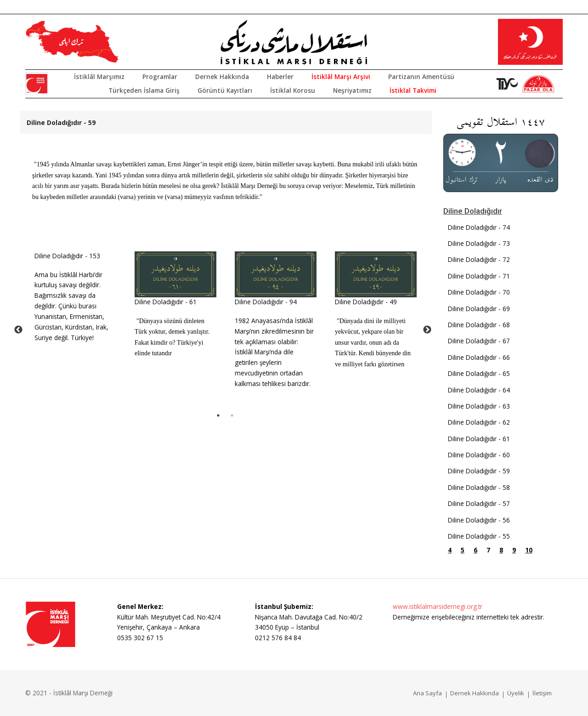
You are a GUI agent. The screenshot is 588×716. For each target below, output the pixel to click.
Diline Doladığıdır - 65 (479, 373)
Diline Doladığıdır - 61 (166, 301)
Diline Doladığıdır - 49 (366, 301)
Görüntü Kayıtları (225, 90)
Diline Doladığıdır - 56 (479, 520)
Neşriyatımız (352, 90)
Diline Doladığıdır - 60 (479, 454)
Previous (18, 330)
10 (528, 550)
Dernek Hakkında (222, 76)
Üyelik (515, 693)
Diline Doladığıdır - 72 (479, 259)
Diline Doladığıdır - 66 (479, 357)
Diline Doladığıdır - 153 (67, 255)
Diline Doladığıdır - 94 (266, 301)
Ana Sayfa (427, 693)
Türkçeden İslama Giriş (144, 90)
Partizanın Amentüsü (421, 76)
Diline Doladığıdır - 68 (479, 324)
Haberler (280, 76)
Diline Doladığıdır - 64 (479, 390)
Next (427, 330)
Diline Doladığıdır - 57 (479, 503)
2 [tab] (232, 415)
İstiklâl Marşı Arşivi (340, 76)
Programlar (159, 76)
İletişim (542, 693)
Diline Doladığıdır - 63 (479, 406)
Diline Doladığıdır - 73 (479, 243)
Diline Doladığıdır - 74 (479, 227)
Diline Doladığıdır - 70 (479, 292)
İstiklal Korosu (292, 90)
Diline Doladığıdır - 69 (479, 308)
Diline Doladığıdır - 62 (479, 422)
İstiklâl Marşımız (99, 76)
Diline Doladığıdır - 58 (479, 487)
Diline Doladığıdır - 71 (479, 276)
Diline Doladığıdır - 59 (479, 470)
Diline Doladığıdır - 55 (479, 536)
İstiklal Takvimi (413, 90)
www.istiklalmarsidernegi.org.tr (437, 606)
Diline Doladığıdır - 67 (479, 340)
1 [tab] (218, 415)
